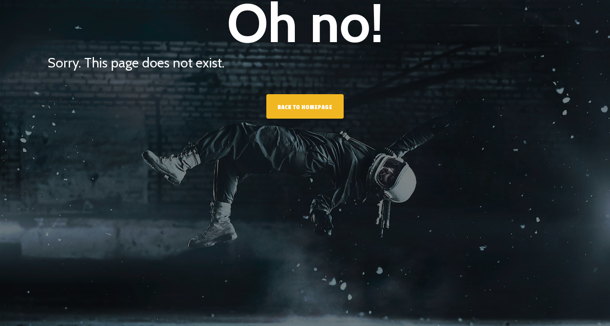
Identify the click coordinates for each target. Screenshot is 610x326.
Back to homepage (305, 107)
